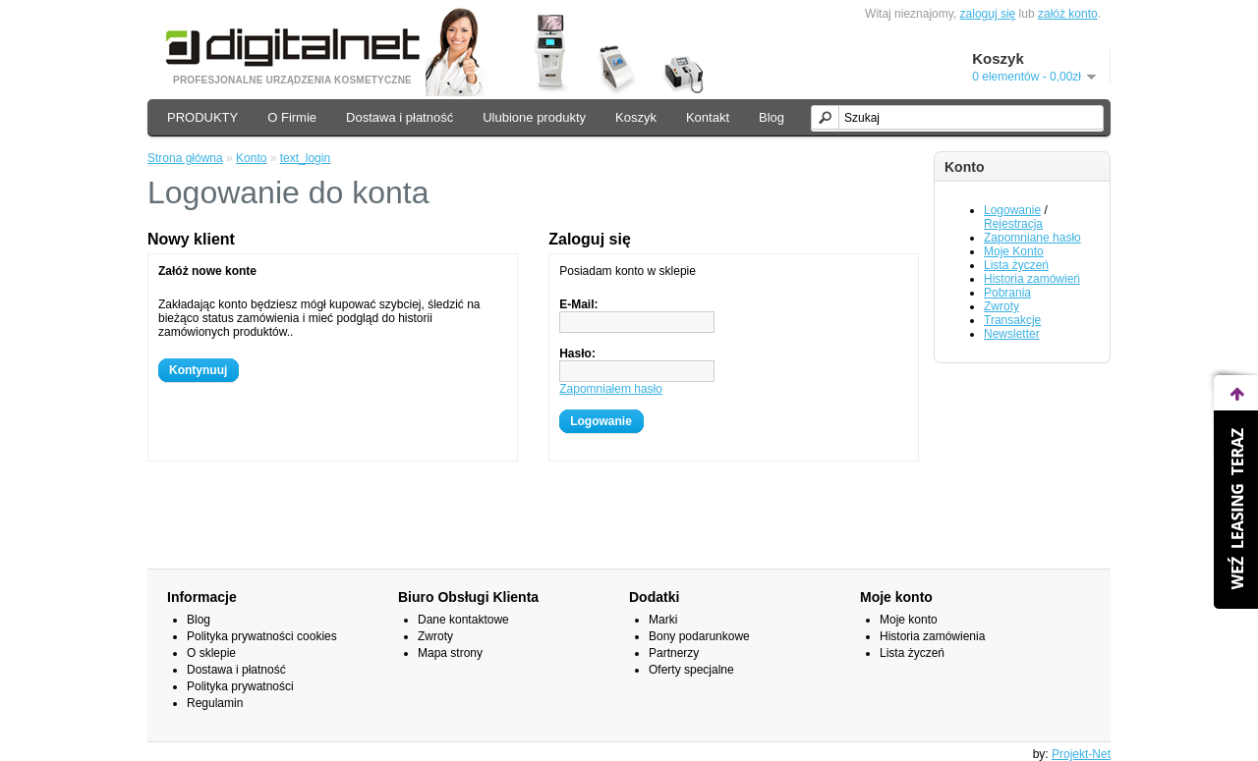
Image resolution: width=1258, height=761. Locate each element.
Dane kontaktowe (463, 619)
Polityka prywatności (240, 686)
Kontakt (707, 117)
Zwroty (1001, 306)
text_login (305, 158)
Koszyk (636, 117)
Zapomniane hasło (1032, 238)
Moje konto (909, 619)
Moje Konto (1014, 251)
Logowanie (1012, 210)
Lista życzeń (1016, 265)
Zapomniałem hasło (610, 389)
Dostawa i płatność (399, 117)
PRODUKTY (202, 117)
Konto (251, 158)
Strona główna (185, 158)
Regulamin (215, 703)
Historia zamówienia (932, 636)
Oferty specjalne (691, 670)
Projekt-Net (1081, 754)
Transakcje (1012, 320)
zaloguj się (988, 14)
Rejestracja (1013, 224)
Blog (771, 117)
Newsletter (1012, 334)
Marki (663, 619)
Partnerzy (674, 653)
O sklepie (211, 653)
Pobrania (1007, 292)
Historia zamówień (1032, 279)
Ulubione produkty (534, 117)
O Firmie (291, 117)
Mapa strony (450, 653)
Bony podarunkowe (699, 636)
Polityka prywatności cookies (262, 636)
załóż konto (1068, 14)
